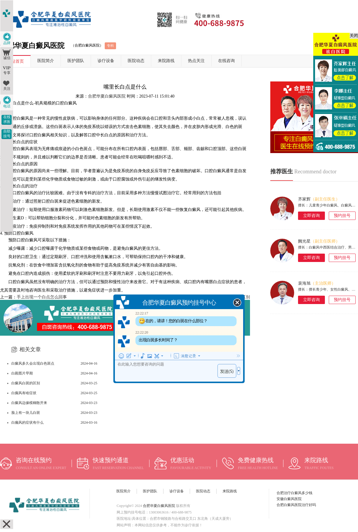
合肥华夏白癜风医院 (107, 96)
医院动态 (136, 60)
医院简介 (45, 60)
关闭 (354, 35)
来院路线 (166, 60)
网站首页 (15, 61)
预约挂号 (342, 215)
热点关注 (196, 60)
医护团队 (75, 60)
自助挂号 (6, 133)
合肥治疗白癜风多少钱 (294, 493)
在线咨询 (226, 60)
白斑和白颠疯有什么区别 (227, 297)
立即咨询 (311, 215)
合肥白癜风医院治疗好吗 (296, 505)
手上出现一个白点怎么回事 (42, 297)
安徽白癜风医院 (289, 499)
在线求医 (6, 119)
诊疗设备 (106, 60)
